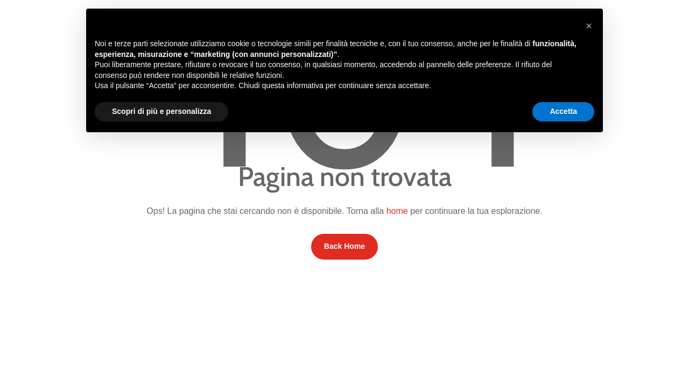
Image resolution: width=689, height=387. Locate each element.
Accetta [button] (563, 111)
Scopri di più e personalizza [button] (161, 111)
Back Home (344, 246)
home (397, 211)
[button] (588, 25)
